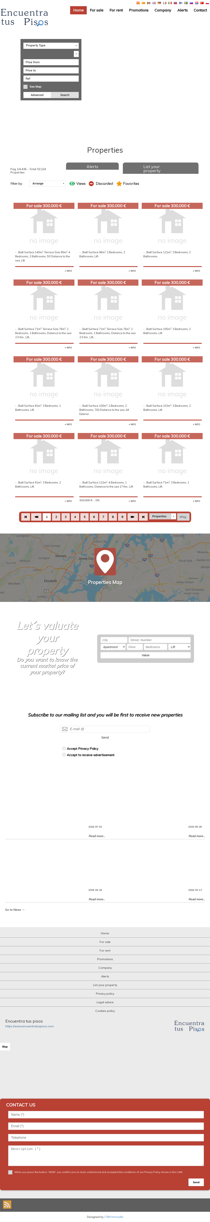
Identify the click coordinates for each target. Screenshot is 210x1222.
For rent (116, 10)
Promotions (138, 10)
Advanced (37, 94)
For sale (96, 10)
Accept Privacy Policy (82, 748)
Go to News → (15, 910)
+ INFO (68, 270)
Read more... (97, 836)
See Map (36, 86)
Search (65, 94)
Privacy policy (105, 993)
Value (146, 655)
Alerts (182, 10)
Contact (200, 10)
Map (5, 1046)
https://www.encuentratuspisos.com (29, 1026)
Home (78, 10)
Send (105, 737)
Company (163, 10)
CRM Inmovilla (113, 1217)
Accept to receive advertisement (90, 755)
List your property (152, 168)
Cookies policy (105, 1011)
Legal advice (105, 1002)
